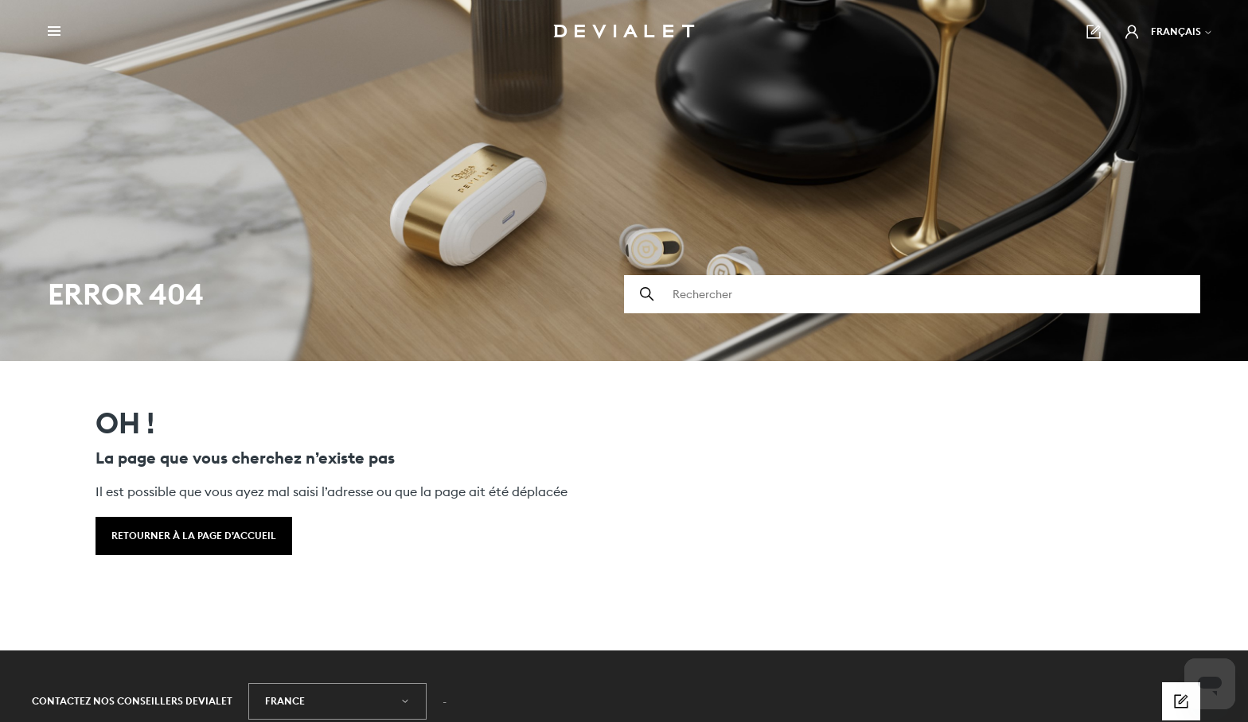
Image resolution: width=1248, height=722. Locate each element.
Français (1182, 31)
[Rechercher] (912, 294)
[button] (1132, 32)
